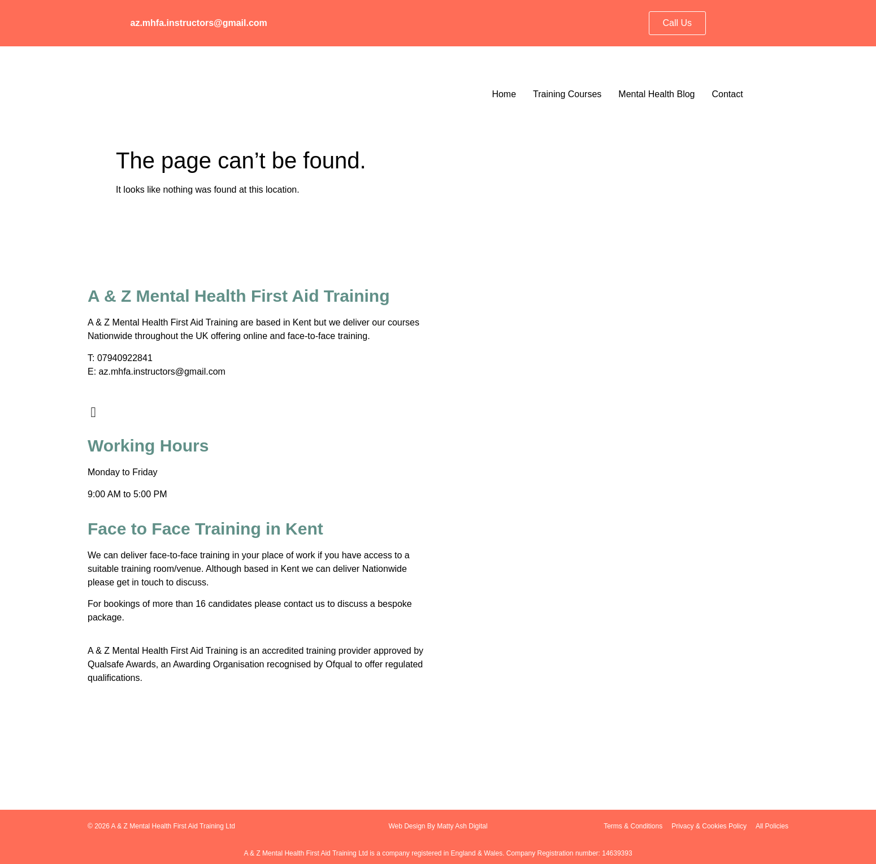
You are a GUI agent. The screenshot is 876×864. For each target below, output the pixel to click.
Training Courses (567, 94)
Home (504, 94)
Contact (727, 94)
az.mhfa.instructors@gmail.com (199, 23)
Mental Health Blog (656, 94)
